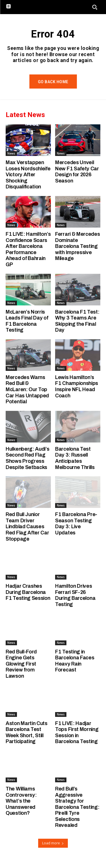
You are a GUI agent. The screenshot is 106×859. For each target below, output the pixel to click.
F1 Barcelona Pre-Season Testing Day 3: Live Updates (76, 524)
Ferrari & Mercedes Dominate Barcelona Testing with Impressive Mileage (77, 246)
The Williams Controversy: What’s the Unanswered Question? (21, 801)
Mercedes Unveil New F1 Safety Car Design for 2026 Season (77, 172)
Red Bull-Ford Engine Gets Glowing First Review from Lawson (21, 664)
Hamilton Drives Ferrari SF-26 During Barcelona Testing (75, 595)
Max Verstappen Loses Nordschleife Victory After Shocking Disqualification (28, 175)
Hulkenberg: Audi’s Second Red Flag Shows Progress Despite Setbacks (27, 458)
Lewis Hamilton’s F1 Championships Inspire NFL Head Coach (76, 386)
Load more (53, 843)
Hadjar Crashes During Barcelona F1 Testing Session (28, 592)
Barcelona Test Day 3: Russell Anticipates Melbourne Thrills (75, 458)
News (11, 153)
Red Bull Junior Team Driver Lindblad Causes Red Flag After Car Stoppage (27, 526)
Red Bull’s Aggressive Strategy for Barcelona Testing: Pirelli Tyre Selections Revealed (77, 807)
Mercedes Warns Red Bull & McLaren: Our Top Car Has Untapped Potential (27, 389)
